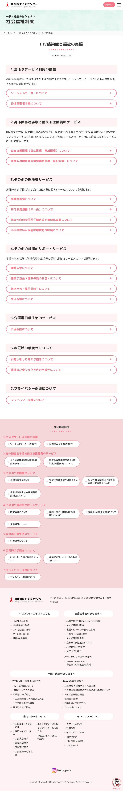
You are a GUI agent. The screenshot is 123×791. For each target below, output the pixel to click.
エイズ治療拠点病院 (74, 694)
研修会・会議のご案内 (76, 633)
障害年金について (22, 268)
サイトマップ (72, 745)
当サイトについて (74, 723)
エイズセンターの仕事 (47, 723)
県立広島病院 (21, 742)
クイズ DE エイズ (21, 633)
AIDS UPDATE (73, 651)
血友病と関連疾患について (79, 642)
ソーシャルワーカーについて (29, 93)
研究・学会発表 (20, 638)
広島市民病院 (21, 747)
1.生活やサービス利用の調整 (20, 437)
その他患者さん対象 (24, 703)
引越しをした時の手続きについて (32, 359)
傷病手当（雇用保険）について (30, 289)
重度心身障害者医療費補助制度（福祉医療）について (44, 161)
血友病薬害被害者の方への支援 (79, 685)
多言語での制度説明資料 (78, 663)
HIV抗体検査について (23, 685)
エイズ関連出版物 (75, 625)
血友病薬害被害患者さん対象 (29, 698)
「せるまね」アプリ (72, 707)
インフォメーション (88, 716)
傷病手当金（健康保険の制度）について (36, 278)
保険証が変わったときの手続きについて (36, 370)
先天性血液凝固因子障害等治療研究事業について (42, 220)
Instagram (61, 770)
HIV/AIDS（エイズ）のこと (34, 613)
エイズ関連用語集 (21, 629)
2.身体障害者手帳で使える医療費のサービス (29, 453)
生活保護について (22, 299)
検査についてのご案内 (23, 690)
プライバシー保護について (28, 400)
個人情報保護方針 (75, 741)
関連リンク (71, 736)
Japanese (109, 4)
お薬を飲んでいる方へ (75, 703)
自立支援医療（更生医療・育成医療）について (40, 150)
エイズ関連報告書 (75, 638)
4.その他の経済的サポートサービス (24, 505)
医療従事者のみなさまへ (88, 613)
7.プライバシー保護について (20, 570)
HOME (9, 32)
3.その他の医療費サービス (19, 473)
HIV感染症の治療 (21, 625)
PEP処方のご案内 (21, 707)
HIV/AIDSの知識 (20, 620)
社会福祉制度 (20, 21)
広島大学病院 (21, 738)
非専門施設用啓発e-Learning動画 (83, 620)
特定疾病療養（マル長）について (32, 209)
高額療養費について (23, 199)
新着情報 (70, 728)
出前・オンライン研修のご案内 (80, 629)
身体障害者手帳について (26, 103)
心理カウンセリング (75, 646)
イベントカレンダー (75, 732)
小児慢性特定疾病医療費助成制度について (37, 230)
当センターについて (34, 716)
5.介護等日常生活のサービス (20, 534)
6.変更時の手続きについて (19, 550)
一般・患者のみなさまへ (27, 32)
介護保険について (22, 329)
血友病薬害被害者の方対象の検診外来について (87, 690)
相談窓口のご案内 (21, 694)
